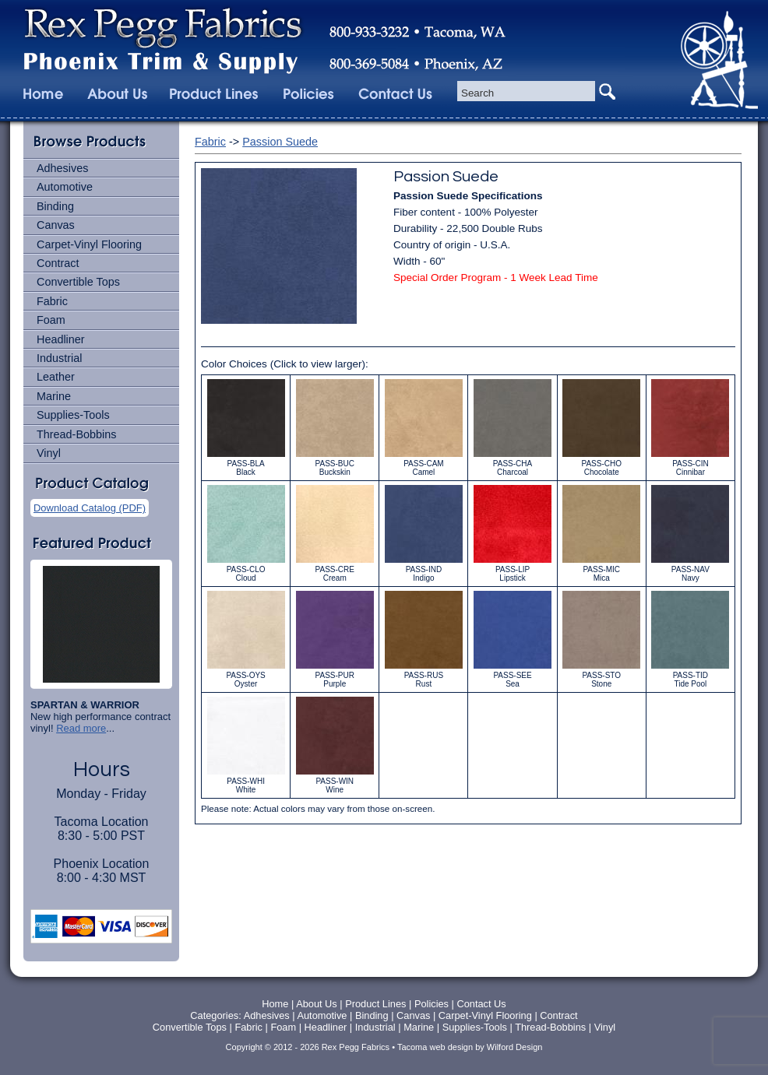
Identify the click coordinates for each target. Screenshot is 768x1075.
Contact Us (481, 1004)
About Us (316, 1004)
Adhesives (62, 168)
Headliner (61, 339)
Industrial (59, 358)
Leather (56, 377)
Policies (433, 1004)
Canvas (56, 225)
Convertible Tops (78, 282)
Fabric (52, 301)
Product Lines (375, 1004)
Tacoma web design (435, 1047)
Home (275, 1004)
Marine (54, 396)
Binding (55, 206)
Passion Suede (280, 141)
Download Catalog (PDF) (89, 508)
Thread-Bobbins (76, 434)
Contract (58, 263)
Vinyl (49, 453)
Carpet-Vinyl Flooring (89, 244)
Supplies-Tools (73, 415)
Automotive (65, 187)
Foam (51, 320)
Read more (81, 728)
